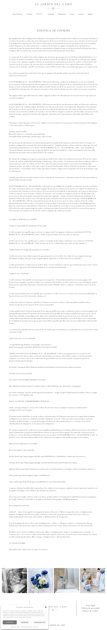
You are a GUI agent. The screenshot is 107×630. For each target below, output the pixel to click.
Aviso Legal (35, 626)
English (90, 14)
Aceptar (9, 622)
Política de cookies (15, 626)
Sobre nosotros (18, 14)
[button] (46, 607)
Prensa (72, 14)
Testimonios (62, 14)
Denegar (24, 622)
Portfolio (29, 14)
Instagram (51, 14)
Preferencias (39, 622)
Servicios (39, 14)
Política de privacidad (26, 626)
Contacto (81, 14)
